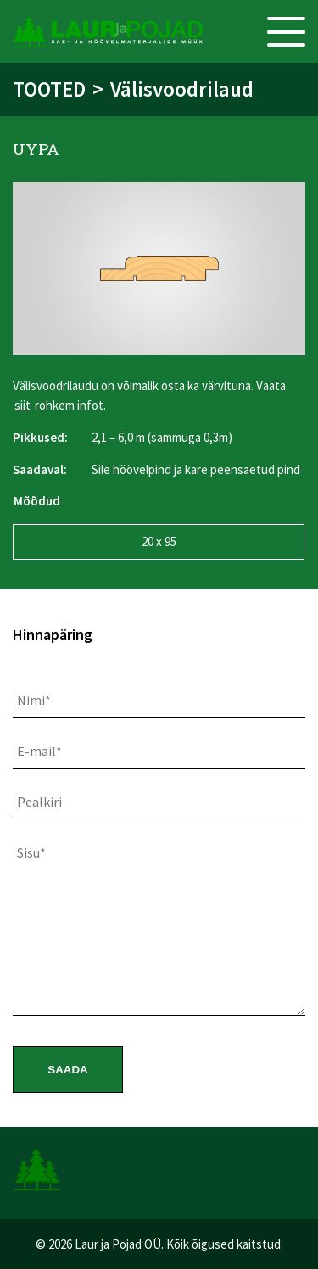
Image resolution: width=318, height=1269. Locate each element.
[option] (159, 268)
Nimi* (34, 700)
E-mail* (39, 750)
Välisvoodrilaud (182, 88)
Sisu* (31, 852)
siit (22, 405)
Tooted (49, 88)
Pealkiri (39, 801)
